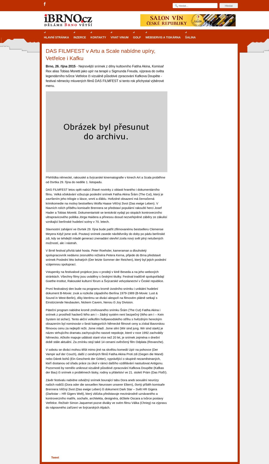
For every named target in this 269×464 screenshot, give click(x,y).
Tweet (55, 457)
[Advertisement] (106, 439)
